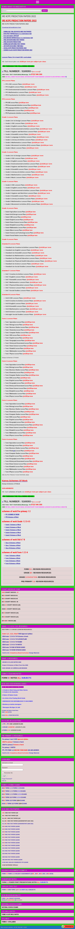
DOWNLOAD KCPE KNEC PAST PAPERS (14, 44)
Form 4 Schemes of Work (12, 563)
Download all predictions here (11, 27)
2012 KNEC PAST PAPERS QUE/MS (11, 848)
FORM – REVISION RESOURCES (37, 569)
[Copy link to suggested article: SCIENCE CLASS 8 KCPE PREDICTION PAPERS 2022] (3, 50)
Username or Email (7, 763)
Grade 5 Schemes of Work (13, 535)
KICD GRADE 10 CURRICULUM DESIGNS (14, 668)
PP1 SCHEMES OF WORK (12, 514)
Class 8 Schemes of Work (12, 548)
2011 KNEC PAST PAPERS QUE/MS (11, 850)
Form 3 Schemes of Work (12, 561)
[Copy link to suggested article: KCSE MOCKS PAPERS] (3, 38)
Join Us (4, 780)
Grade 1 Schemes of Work (13, 524)
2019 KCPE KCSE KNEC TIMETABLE (13, 46)
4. (13, 698)
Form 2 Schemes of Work (12, 558)
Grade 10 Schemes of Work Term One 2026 (15, 665)
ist (14, 451)
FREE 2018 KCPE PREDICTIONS (12, 42)
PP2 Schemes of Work (11, 517)
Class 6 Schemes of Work (12, 543)
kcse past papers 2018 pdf (11, 36)
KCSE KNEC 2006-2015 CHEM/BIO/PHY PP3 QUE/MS (15, 862)
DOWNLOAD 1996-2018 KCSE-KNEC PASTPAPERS (17, 31)
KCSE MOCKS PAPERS (18, 38)
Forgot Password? (7, 778)
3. (9, 695)
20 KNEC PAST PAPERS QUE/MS (11, 826)
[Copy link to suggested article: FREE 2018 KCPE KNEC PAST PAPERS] (3, 40)
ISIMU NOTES (7, 712)
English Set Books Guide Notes (10, 710)
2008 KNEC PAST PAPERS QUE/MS (11, 857)
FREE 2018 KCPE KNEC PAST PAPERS (14, 40)
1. (15, 690)
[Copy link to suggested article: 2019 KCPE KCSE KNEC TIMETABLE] (3, 46)
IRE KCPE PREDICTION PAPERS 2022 (19, 16)
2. (10, 692)
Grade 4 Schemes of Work (13, 532)
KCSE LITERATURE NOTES (10, 715)
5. (17, 701)
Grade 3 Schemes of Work (13, 530)
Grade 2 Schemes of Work (13, 527)
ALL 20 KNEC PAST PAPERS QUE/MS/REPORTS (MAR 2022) (17, 823)
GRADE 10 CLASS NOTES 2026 (11, 662)
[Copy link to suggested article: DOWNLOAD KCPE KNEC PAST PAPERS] (3, 44)
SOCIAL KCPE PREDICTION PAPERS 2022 (15, 48)
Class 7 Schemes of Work (12, 545)
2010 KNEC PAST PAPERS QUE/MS (11, 853)
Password (4, 767)
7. (11, 707)
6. (11, 704)
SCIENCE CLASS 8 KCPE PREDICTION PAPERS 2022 (18, 50)
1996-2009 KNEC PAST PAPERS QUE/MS (12, 859)
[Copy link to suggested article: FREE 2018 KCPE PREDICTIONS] (3, 42)
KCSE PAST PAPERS (18, 33)
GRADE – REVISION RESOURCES (37, 577)
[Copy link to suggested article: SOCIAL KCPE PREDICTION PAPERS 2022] (3, 48)
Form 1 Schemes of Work (12, 555)
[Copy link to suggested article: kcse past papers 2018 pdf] (3, 36)
